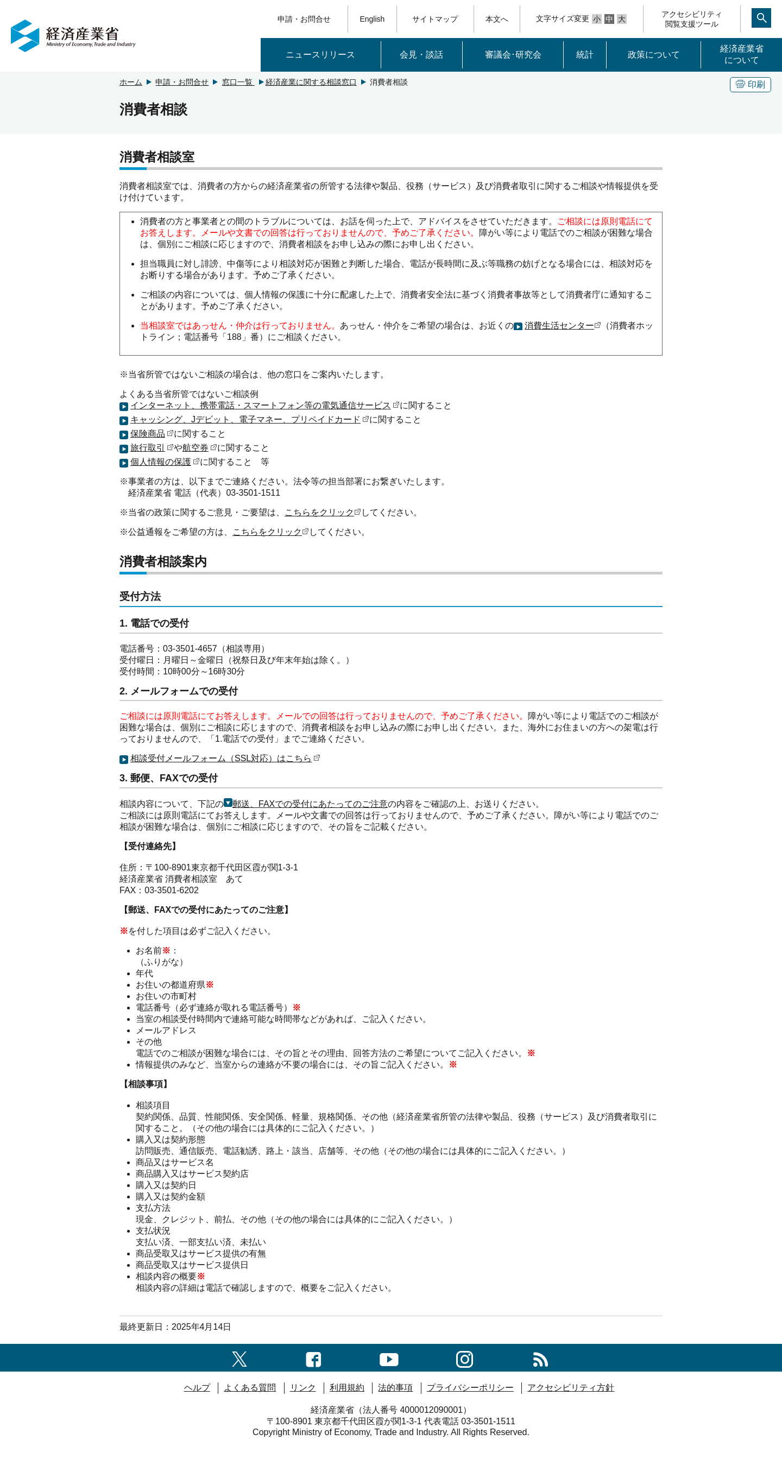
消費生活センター (563, 325)
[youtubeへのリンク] (389, 1357)
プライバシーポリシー (470, 1387)
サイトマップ (435, 19)
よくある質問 (250, 1387)
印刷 (750, 84)
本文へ (496, 19)
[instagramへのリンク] (464, 1357)
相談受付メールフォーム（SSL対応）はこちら (225, 758)
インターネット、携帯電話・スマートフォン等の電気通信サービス (265, 405)
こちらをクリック (323, 512)
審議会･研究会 (513, 54)
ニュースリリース (320, 54)
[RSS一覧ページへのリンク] (540, 1357)
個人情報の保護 (165, 461)
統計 (585, 54)
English (372, 19)
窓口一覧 (238, 82)
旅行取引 (152, 447)
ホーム (130, 82)
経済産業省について (742, 54)
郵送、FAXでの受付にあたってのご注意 (306, 804)
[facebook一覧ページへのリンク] (313, 1357)
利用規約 (347, 1387)
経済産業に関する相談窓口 (311, 82)
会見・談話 (421, 54)
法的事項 (395, 1387)
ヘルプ (197, 1387)
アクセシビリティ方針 (570, 1387)
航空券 (199, 447)
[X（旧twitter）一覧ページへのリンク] (239, 1357)
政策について (654, 54)
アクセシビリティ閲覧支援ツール (691, 19)
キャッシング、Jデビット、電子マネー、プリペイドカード (249, 419)
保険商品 (152, 433)
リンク (303, 1387)
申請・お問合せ (304, 19)
